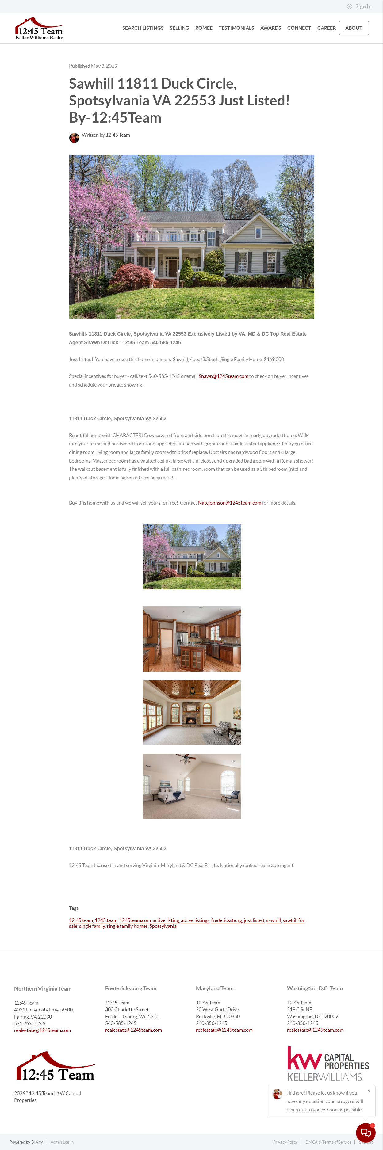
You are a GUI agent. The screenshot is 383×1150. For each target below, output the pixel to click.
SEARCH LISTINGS (143, 28)
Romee (204, 28)
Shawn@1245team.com (224, 376)
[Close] (369, 1091)
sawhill (273, 920)
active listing (166, 920)
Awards (270, 28)
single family (92, 926)
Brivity (37, 1142)
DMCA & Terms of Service (328, 1142)
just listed (254, 920)
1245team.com (135, 920)
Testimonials (236, 28)
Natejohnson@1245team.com (229, 502)
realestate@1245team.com (42, 1030)
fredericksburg (226, 920)
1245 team (106, 920)
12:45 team (81, 920)
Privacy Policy (285, 1142)
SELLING (179, 28)
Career (326, 28)
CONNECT (299, 28)
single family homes (127, 926)
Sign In (359, 6)
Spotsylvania (163, 926)
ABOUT (353, 28)
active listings (195, 920)
